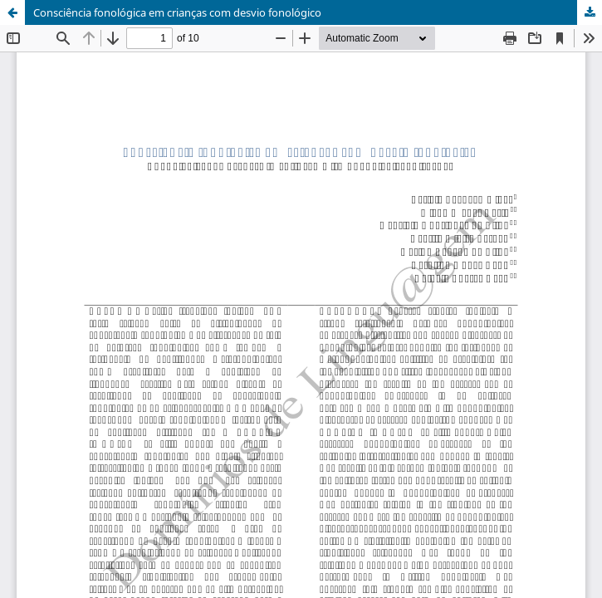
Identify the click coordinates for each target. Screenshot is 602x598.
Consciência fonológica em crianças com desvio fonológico (177, 12)
